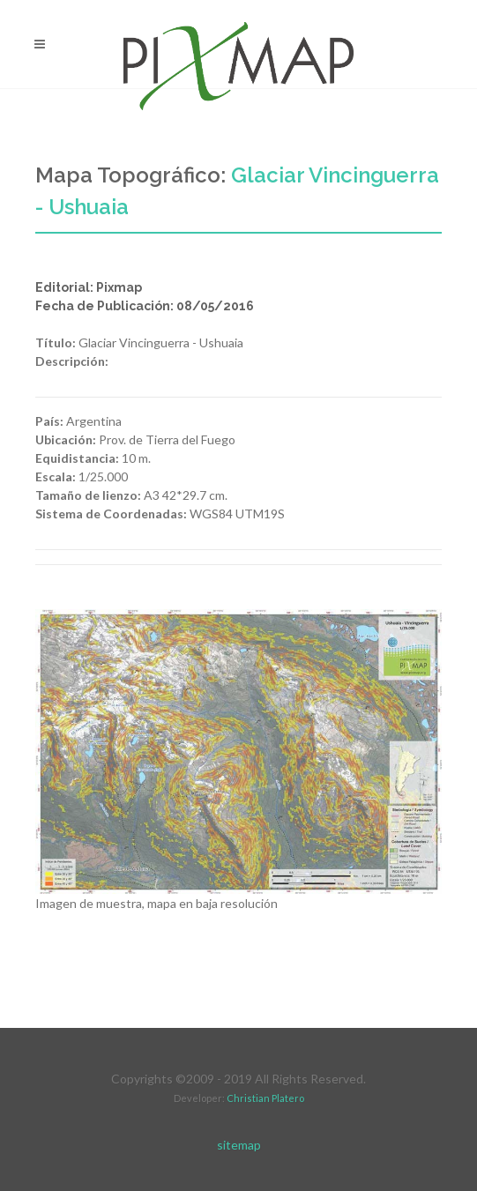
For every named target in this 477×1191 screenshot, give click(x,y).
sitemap (239, 1144)
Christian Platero (265, 1098)
